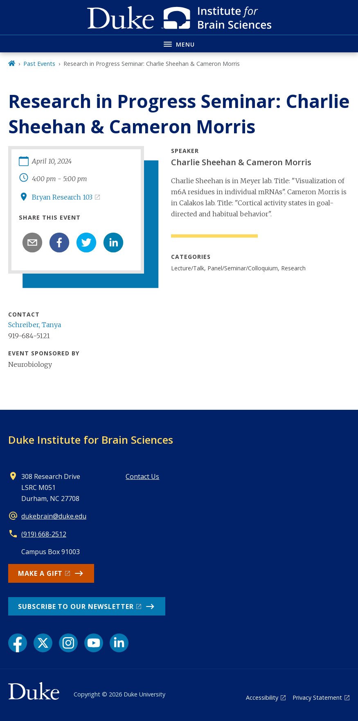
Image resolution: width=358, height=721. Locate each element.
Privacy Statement (317, 697)
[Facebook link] (17, 642)
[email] (32, 242)
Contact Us (142, 476)
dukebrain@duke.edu (53, 516)
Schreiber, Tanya (34, 325)
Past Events (39, 63)
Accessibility (262, 697)
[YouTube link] (93, 642)
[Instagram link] (68, 642)
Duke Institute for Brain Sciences (90, 439)
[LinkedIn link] (119, 642)
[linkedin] (113, 242)
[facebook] (59, 242)
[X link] (43, 642)
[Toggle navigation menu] (179, 43)
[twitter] (86, 242)
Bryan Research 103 (62, 197)
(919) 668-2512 (43, 534)
